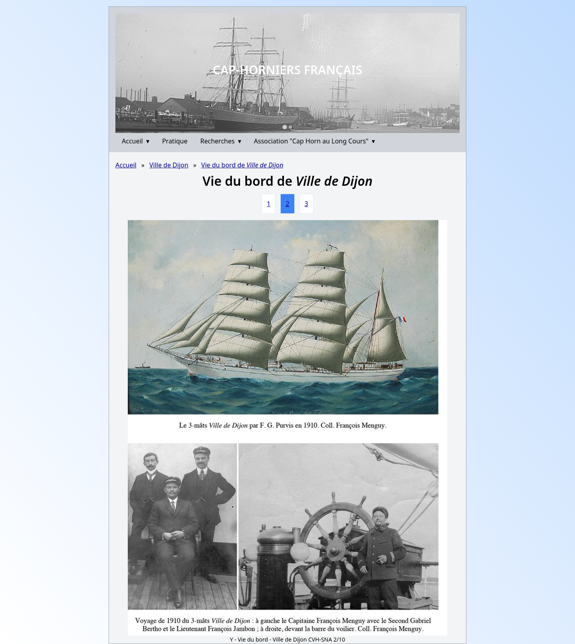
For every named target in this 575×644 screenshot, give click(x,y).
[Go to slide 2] (290, 127)
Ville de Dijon (168, 165)
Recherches (220, 141)
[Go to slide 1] (284, 127)
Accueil (135, 141)
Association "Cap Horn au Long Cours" (314, 141)
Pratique (175, 141)
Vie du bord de (242, 165)
